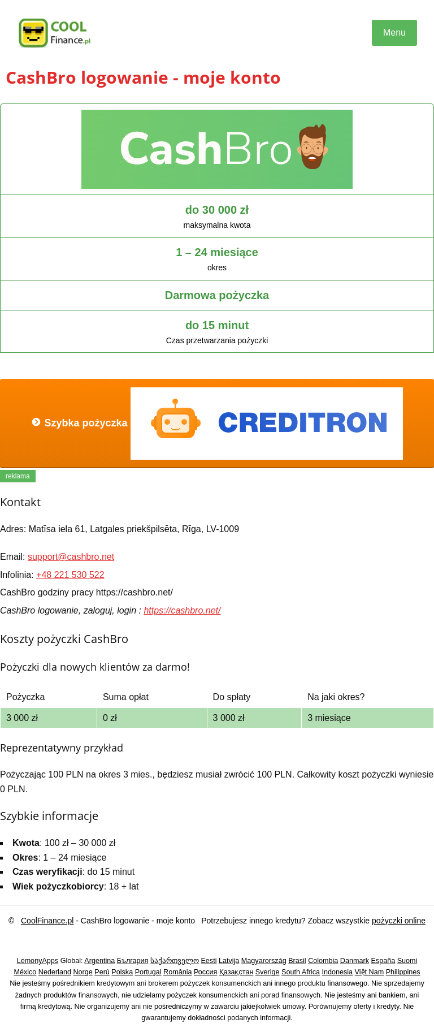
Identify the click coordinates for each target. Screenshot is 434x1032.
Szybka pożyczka (216, 423)
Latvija (229, 961)
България (133, 961)
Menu (394, 32)
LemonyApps (38, 961)
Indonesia (337, 972)
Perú (102, 972)
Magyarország (264, 961)
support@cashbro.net (71, 557)
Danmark (354, 961)
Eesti (208, 961)
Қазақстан (236, 972)
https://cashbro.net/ (182, 610)
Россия (205, 972)
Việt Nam (369, 972)
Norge (82, 972)
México (25, 972)
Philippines (403, 972)
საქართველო (174, 961)
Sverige (267, 972)
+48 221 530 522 (70, 575)
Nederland (54, 972)
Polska (122, 972)
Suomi (407, 961)
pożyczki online (399, 920)
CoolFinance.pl (47, 920)
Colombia (323, 961)
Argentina (99, 961)
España (383, 961)
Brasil (297, 961)
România (177, 972)
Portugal (148, 972)
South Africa (300, 972)
